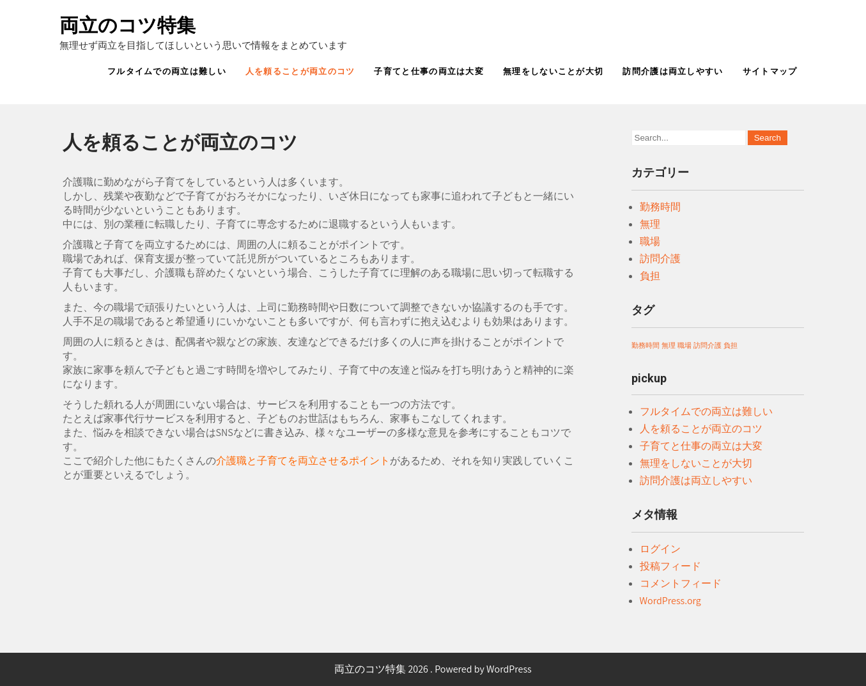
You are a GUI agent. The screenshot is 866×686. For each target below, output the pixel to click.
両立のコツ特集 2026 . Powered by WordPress (433, 669)
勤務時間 (660, 207)
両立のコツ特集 (127, 25)
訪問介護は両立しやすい (672, 71)
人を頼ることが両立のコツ (300, 71)
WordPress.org (670, 600)
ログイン (660, 549)
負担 (650, 276)
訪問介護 (660, 258)
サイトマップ (770, 71)
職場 (650, 241)
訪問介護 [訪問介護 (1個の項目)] (707, 345)
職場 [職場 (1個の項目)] (684, 345)
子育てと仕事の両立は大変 (429, 71)
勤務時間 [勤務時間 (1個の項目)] (645, 345)
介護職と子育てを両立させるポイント (303, 460)
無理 (650, 224)
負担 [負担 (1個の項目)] (730, 345)
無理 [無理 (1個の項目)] (668, 345)
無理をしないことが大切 (553, 71)
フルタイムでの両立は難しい (166, 71)
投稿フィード (670, 566)
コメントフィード (681, 583)
